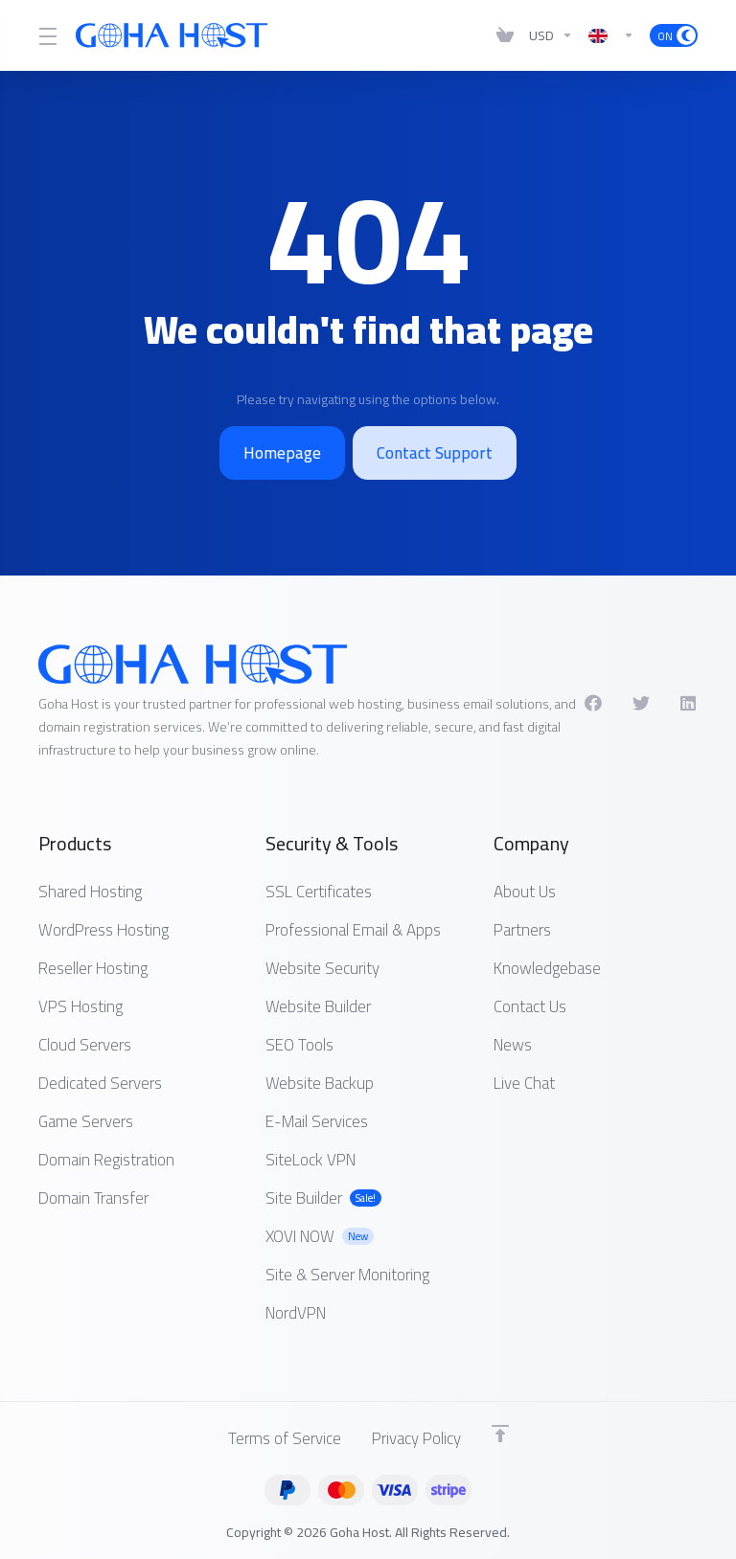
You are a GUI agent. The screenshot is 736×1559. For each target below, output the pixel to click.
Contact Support (435, 453)
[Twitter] (641, 703)
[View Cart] (505, 35)
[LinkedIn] (689, 703)
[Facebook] (593, 703)
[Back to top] (500, 1433)
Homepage (282, 453)
